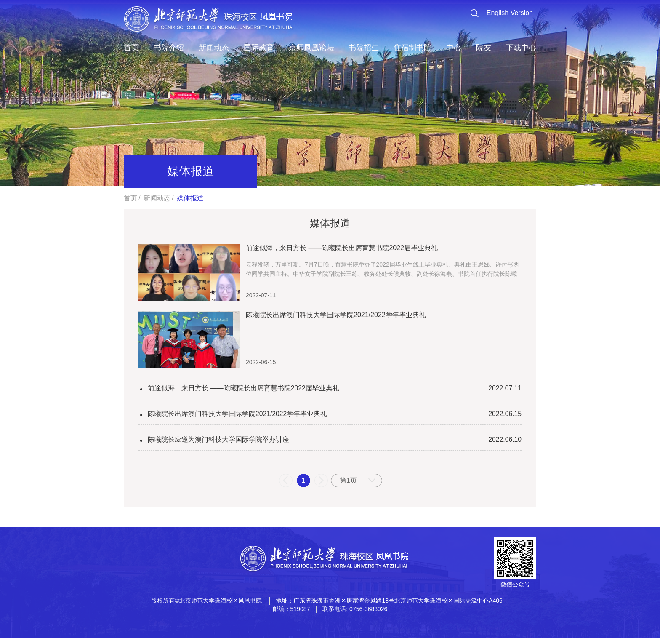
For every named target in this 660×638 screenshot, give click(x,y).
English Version (510, 12)
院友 (483, 47)
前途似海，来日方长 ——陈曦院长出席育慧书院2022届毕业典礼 (244, 388)
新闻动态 (214, 47)
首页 (131, 47)
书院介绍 (169, 47)
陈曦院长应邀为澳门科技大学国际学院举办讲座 (218, 439)
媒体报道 (190, 198)
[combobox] (356, 480)
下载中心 (521, 47)
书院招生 (364, 47)
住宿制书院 (412, 47)
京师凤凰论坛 (311, 47)
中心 (453, 47)
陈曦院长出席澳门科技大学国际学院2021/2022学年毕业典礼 (238, 413)
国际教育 (259, 47)
